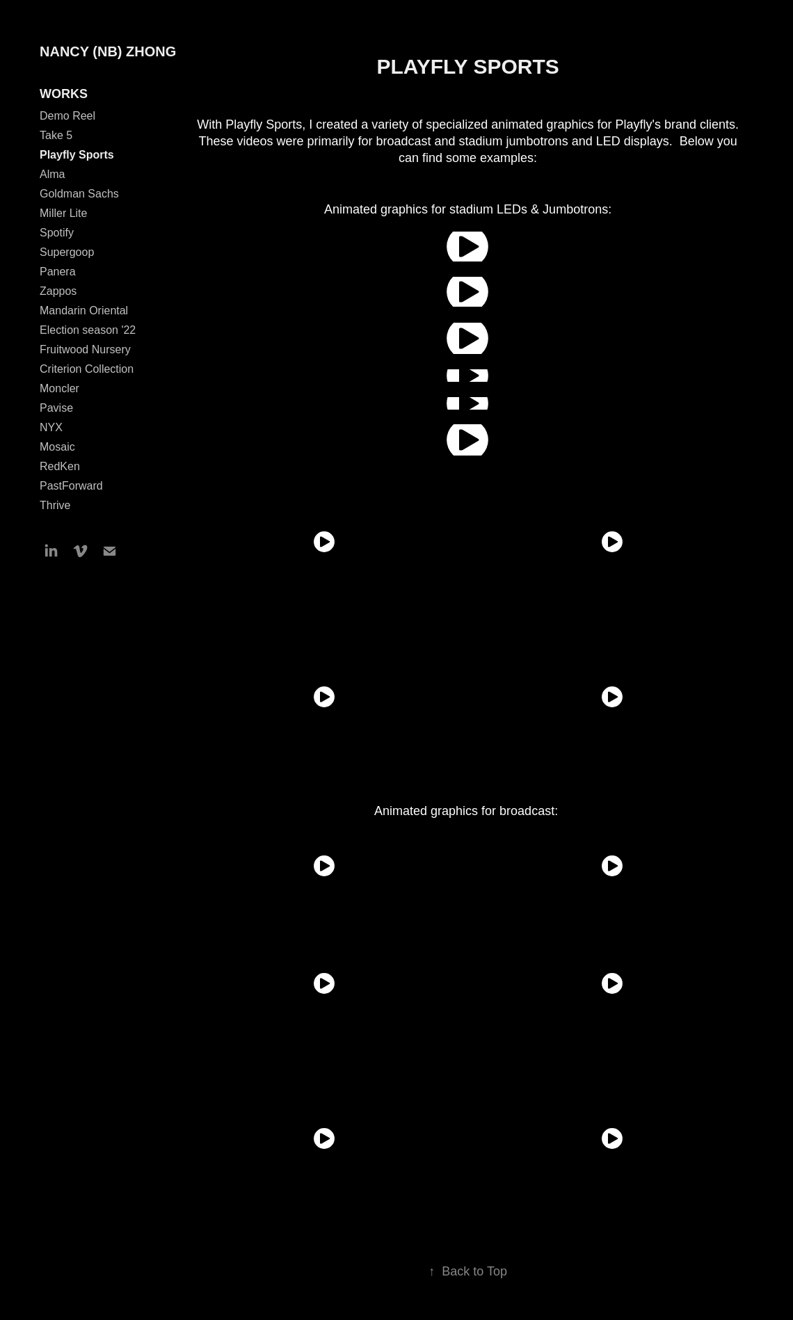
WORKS (64, 94)
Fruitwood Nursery (85, 349)
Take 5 (56, 135)
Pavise (56, 408)
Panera (58, 271)
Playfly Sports (77, 155)
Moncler (59, 388)
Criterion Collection (87, 369)
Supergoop (67, 252)
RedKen (60, 466)
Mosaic (57, 447)
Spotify (57, 233)
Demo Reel (67, 116)
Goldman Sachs (79, 194)
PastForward (71, 486)
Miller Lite (63, 213)
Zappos (58, 291)
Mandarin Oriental (84, 310)
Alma (52, 174)
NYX (51, 427)
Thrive (55, 505)
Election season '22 (88, 330)
